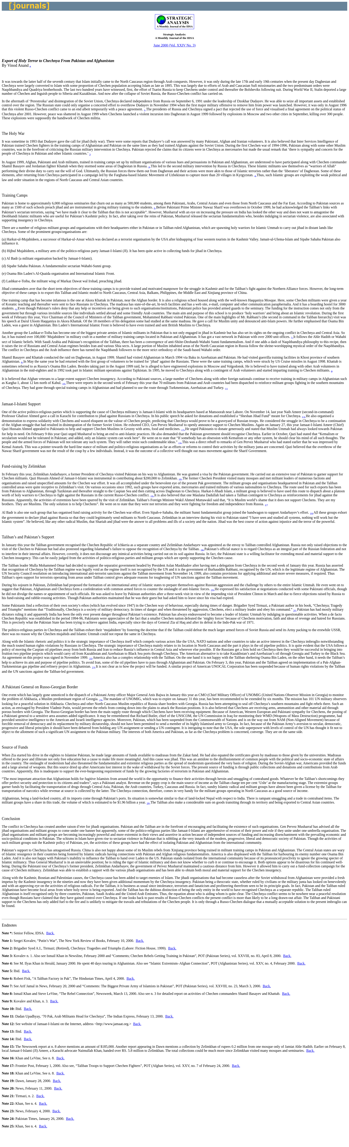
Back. (50, 933)
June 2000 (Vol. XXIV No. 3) (174, 45)
